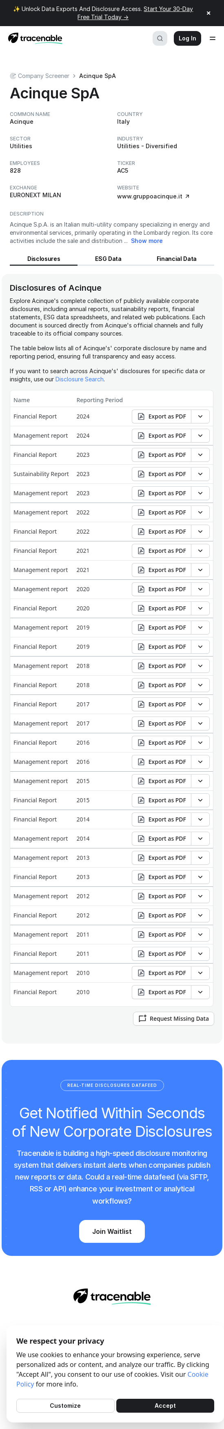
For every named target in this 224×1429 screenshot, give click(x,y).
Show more (147, 240)
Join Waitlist (112, 1231)
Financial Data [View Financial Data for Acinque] (177, 258)
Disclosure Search (79, 379)
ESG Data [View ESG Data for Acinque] (108, 258)
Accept (165, 1405)
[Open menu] (212, 38)
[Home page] (32, 38)
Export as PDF (161, 416)
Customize (65, 1405)
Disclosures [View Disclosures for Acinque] (43, 258)
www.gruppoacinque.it (154, 196)
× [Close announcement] (208, 13)
